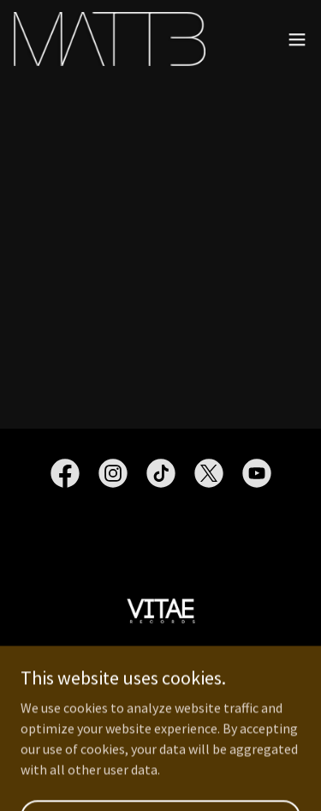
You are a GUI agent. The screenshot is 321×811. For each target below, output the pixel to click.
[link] (109, 39)
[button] (297, 39)
